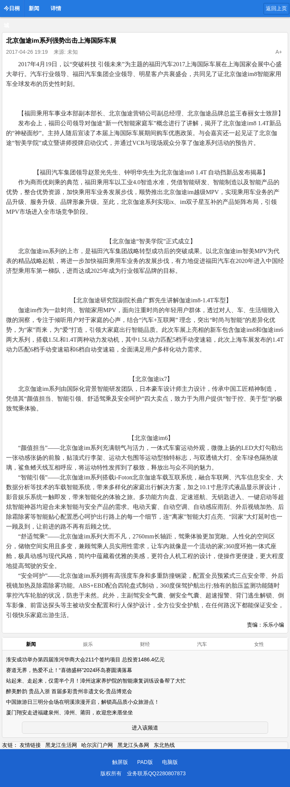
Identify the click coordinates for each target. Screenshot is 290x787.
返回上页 (276, 8)
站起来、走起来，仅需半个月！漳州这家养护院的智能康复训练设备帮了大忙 (96, 681)
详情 (56, 8)
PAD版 (145, 762)
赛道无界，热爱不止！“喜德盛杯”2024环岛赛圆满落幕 (69, 670)
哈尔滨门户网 (97, 745)
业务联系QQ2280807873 (156, 773)
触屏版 (120, 762)
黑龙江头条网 (133, 745)
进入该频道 (145, 728)
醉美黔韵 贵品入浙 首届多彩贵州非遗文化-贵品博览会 (69, 691)
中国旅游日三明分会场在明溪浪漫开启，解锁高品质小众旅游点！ (82, 702)
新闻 (34, 8)
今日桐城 (12, 10)
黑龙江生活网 (61, 745)
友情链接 (30, 745)
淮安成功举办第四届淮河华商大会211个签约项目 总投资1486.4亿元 (85, 659)
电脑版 (170, 762)
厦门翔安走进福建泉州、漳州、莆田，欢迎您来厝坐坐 (69, 712)
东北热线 (164, 745)
